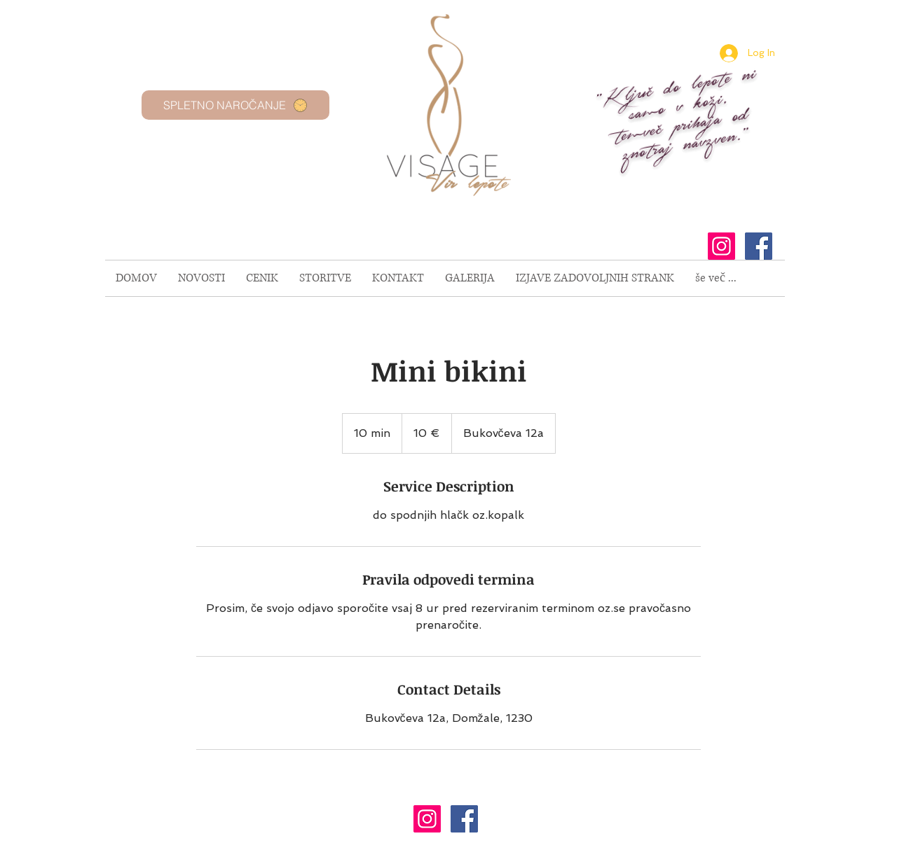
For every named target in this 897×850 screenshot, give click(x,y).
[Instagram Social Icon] (721, 246)
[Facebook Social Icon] (758, 246)
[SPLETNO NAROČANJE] (235, 105)
